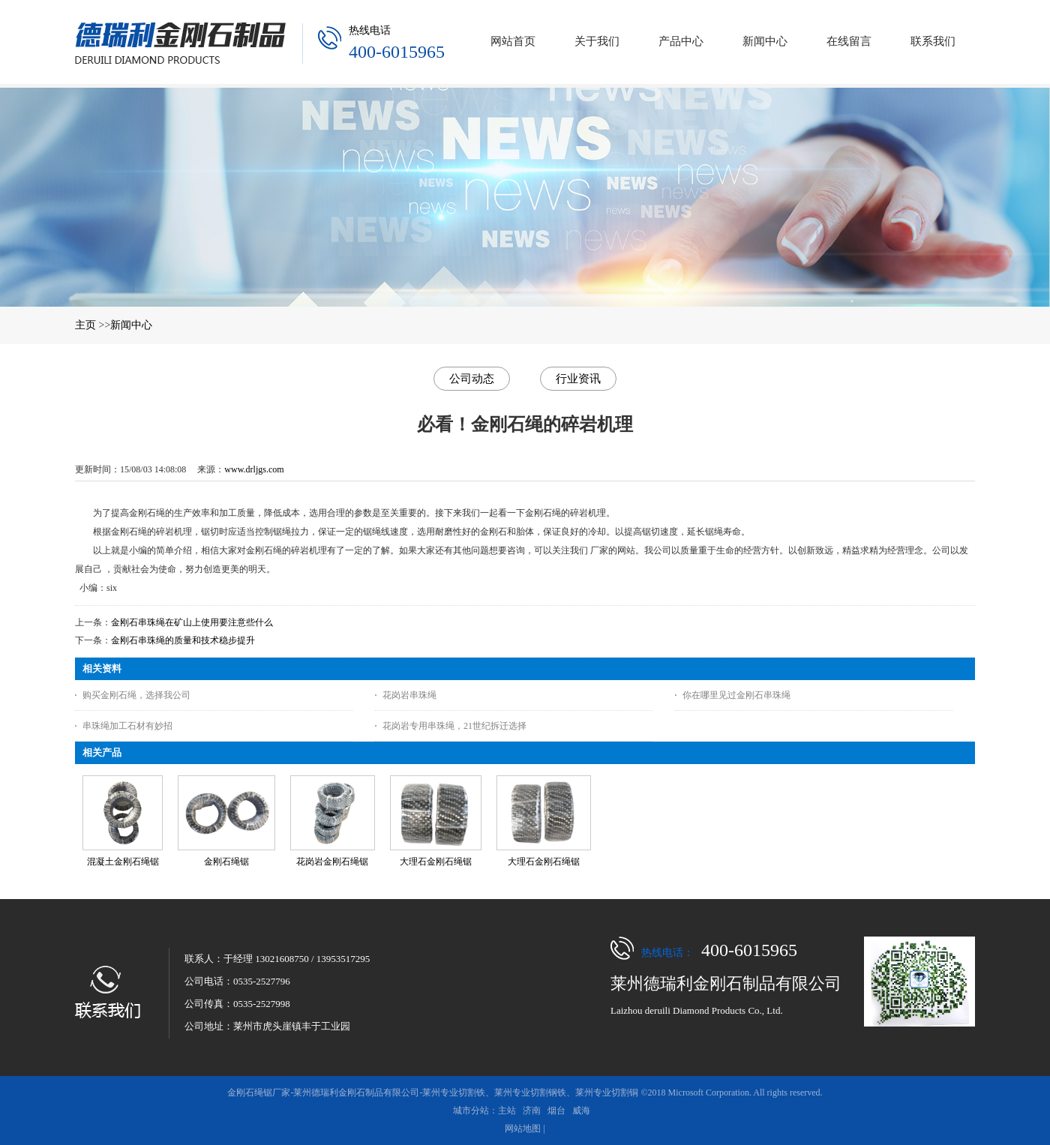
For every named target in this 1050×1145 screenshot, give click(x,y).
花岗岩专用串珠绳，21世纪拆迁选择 (454, 726)
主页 (85, 325)
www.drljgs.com (254, 469)
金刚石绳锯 (226, 861)
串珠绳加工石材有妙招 (127, 726)
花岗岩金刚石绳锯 (332, 861)
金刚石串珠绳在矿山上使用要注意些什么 (192, 622)
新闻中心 (131, 325)
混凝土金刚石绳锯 (123, 861)
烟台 (557, 1110)
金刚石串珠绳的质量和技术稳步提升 (183, 640)
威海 (581, 1110)
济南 (532, 1110)
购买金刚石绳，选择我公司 (136, 695)
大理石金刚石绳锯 (436, 861)
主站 (507, 1110)
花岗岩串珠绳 (409, 695)
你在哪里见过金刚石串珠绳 (736, 695)
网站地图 (523, 1128)
